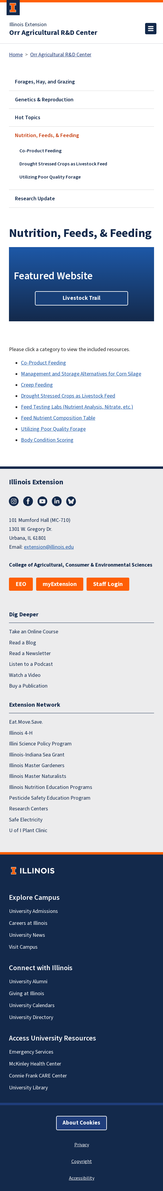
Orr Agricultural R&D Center (53, 32)
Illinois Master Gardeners (36, 765)
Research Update (35, 198)
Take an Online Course (33, 631)
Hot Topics (27, 117)
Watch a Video (25, 675)
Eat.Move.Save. (26, 722)
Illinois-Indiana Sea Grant (36, 755)
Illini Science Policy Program (40, 744)
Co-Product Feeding (40, 151)
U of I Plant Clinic (28, 830)
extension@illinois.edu (49, 547)
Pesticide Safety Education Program (49, 798)
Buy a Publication (28, 686)
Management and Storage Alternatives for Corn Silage (81, 374)
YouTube (42, 501)
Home (16, 54)
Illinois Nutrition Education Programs (50, 787)
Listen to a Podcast (31, 664)
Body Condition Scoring (47, 440)
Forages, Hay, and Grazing (45, 82)
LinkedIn (56, 501)
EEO (21, 584)
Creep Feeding (37, 385)
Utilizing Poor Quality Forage (50, 177)
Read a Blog (22, 642)
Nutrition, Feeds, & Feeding (47, 135)
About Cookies (81, 1123)
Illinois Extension (28, 24)
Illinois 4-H (21, 733)
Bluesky (71, 501)
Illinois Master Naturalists (37, 776)
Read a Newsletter (30, 653)
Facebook (28, 501)
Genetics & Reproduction (44, 99)
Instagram (13, 501)
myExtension (60, 584)
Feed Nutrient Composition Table (58, 418)
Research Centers (28, 808)
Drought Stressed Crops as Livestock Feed (63, 164)
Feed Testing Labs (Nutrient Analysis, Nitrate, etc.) (77, 407)
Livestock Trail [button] (81, 298)
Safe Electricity (25, 820)
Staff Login (108, 584)
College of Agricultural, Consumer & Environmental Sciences (80, 565)
